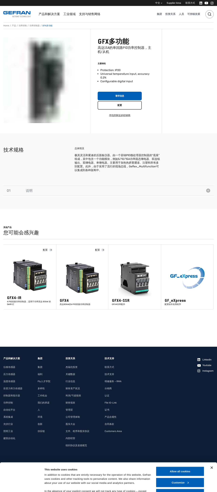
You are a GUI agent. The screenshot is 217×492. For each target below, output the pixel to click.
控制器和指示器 (11, 395)
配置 (119, 105)
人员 (181, 14)
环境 (40, 417)
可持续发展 (193, 14)
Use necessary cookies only (180, 466)
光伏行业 (8, 424)
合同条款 (109, 424)
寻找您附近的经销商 (119, 115)
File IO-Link (111, 402)
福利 (40, 374)
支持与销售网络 (89, 14)
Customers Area (113, 431)
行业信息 (70, 381)
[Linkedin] (199, 3)
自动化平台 (9, 409)
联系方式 (190, 3)
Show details (52, 485)
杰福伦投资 (71, 367)
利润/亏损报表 (73, 395)
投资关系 (170, 14)
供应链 (41, 431)
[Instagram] (211, 3)
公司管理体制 (73, 417)
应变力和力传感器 (12, 388)
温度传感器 (9, 381)
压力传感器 (9, 374)
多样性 (41, 388)
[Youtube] (205, 3)
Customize (180, 455)
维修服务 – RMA (113, 381)
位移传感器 (9, 367)
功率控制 (23, 25)
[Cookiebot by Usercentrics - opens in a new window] (22, 485)
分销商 (108, 388)
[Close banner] (212, 441)
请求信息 (119, 96)
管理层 (69, 409)
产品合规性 (110, 417)
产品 (14, 25)
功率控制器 (34, 25)
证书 (107, 409)
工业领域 (69, 14)
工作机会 (42, 395)
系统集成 (8, 417)
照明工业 (8, 431)
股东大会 (70, 424)
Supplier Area (174, 3)
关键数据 (70, 374)
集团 (159, 14)
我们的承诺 (44, 402)
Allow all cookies (180, 444)
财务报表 (70, 402)
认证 (107, 395)
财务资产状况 (73, 388)
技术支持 (109, 374)
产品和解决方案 (49, 14)
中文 (157, 3)
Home (6, 25)
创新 (40, 424)
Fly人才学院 (44, 381)
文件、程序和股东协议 (77, 431)
